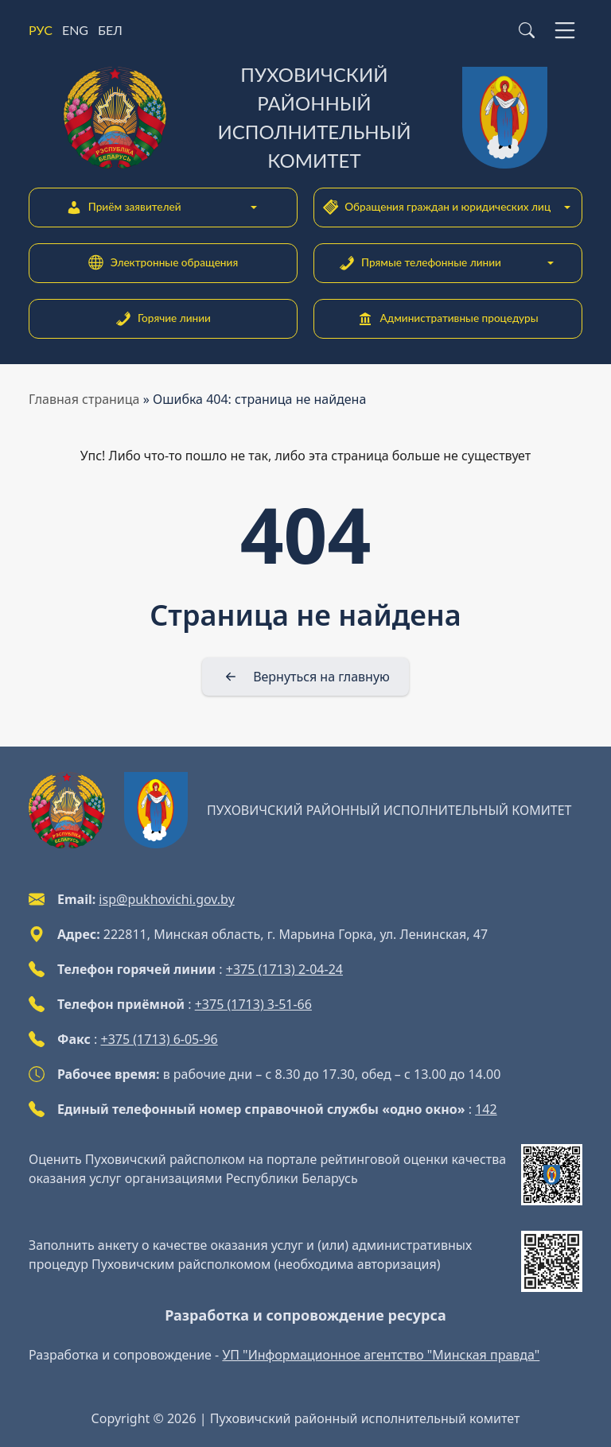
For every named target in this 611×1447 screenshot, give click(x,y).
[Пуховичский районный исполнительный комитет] (305, 117)
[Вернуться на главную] (305, 677)
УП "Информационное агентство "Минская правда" (380, 1355)
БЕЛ (110, 29)
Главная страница (84, 399)
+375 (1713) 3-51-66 (253, 1004)
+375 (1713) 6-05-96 (159, 1039)
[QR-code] (551, 1174)
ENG (75, 29)
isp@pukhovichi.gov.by (166, 899)
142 (485, 1109)
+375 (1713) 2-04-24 (284, 969)
